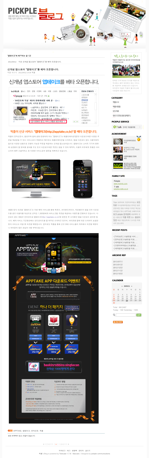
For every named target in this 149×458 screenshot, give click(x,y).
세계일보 (116, 211)
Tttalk (115, 202)
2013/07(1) (118, 261)
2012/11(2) (118, 270)
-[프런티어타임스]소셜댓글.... (126, 245)
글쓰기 (87, 450)
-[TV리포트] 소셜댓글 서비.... (125, 236)
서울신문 (118, 217)
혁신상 (137, 208)
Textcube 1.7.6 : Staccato (69, 453)
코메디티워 (136, 211)
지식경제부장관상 (124, 205)
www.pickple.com (120, 183)
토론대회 (120, 202)
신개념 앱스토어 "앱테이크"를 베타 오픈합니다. (42, 61)
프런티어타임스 (130, 202)
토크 (115, 214)
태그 (68, 450)
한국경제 (127, 214)
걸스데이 (120, 223)
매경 (119, 220)
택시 (122, 211)
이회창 (126, 208)
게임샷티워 (125, 220)
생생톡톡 (134, 214)
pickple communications (100, 453)
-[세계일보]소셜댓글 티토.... (125, 242)
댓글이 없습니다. (29, 436)
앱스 (132, 217)
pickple (120, 214)
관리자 (81, 450)
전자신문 (34, 430)
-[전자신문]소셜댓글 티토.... (125, 239)
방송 (122, 208)
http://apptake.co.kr (50, 217)
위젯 (128, 217)
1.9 (131, 220)
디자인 (132, 208)
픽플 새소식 (12, 72)
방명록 (74, 450)
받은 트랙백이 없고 (15, 436)
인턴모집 (116, 208)
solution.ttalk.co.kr (121, 189)
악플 (124, 217)
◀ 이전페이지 (48, 444)
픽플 (41, 430)
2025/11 (127, 286)
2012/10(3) (118, 273)
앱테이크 (26, 430)
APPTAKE (17, 430)
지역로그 (62, 450)
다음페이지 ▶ (64, 444)
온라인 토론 (135, 205)
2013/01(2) (118, 264)
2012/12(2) (118, 267)
